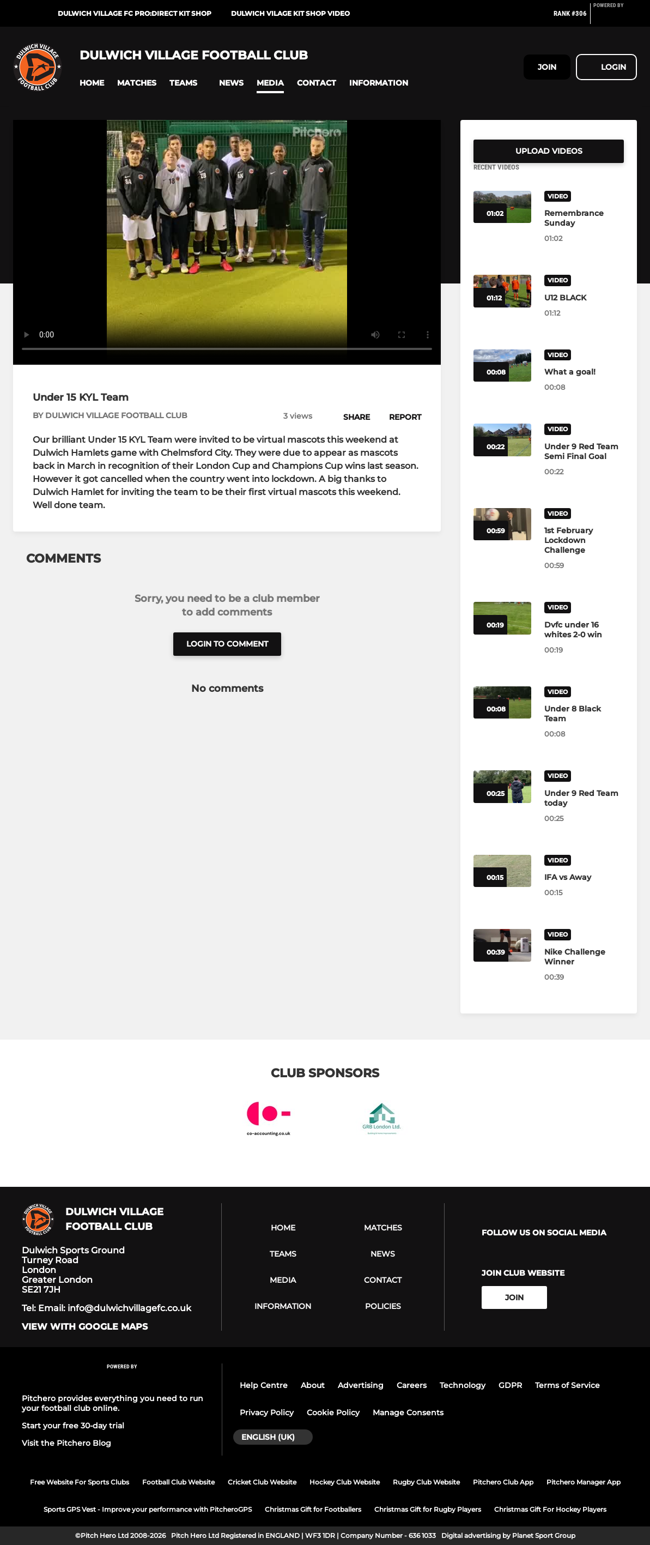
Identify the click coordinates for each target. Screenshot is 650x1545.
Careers (412, 1385)
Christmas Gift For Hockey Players (550, 1509)
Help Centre (264, 1385)
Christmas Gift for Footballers (313, 1509)
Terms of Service (567, 1385)
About (313, 1385)
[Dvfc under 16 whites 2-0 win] (584, 643)
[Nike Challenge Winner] (584, 970)
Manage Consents (408, 1412)
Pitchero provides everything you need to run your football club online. (112, 1403)
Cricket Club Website (262, 1482)
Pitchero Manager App (583, 1482)
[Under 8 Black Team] (584, 727)
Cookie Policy (333, 1412)
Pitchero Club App (503, 1482)
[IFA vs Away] (584, 890)
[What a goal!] (584, 385)
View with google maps (85, 1327)
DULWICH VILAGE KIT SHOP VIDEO (290, 13)
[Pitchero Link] (615, 18)
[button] (92, 83)
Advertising (361, 1385)
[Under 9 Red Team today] (584, 811)
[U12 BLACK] (584, 311)
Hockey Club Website (344, 1482)
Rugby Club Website (426, 1482)
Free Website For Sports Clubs (79, 1482)
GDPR (510, 1385)
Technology (462, 1385)
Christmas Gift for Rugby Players (427, 1509)
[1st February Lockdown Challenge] (584, 553)
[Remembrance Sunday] (584, 231)
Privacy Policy (267, 1412)
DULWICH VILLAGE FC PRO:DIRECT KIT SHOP (134, 13)
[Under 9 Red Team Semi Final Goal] (584, 464)
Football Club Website (178, 1482)
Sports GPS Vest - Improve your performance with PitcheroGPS (148, 1509)
